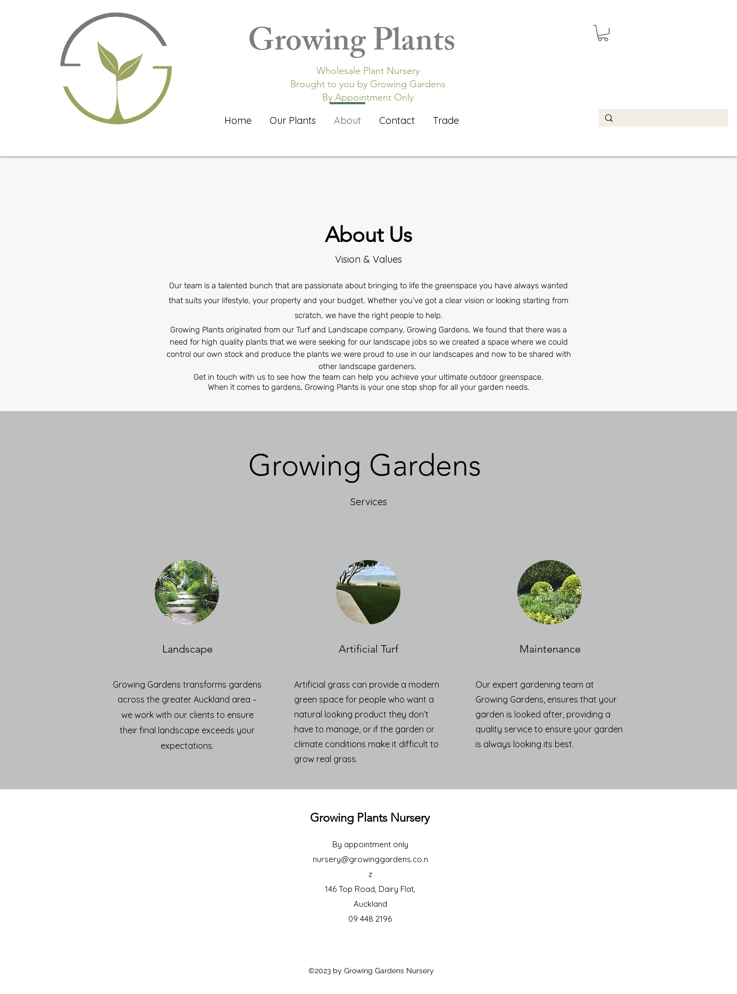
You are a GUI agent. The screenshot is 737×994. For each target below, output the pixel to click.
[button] (603, 33)
